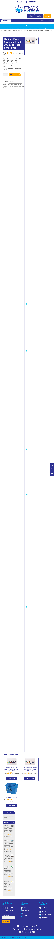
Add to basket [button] (11, 778)
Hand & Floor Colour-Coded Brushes (28, 30)
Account (31, 16)
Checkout (47, 16)
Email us (20, 2)
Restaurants (11, 87)
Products (5, 20)
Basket (39, 16)
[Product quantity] (5, 74)
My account (26, 913)
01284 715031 (31, 2)
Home (42, 20)
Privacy (44, 911)
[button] (36, 39)
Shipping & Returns (47, 914)
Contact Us (49, 20)
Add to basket (14, 75)
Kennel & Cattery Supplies (13, 30)
